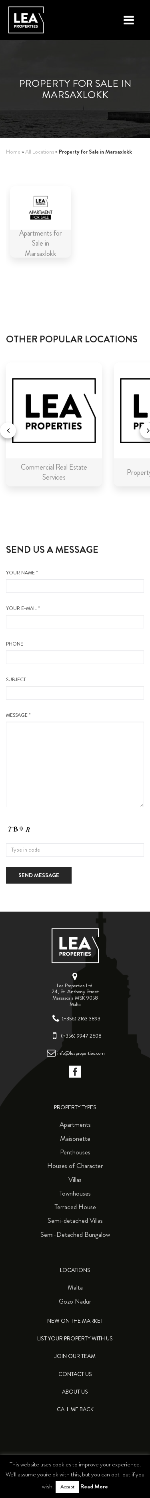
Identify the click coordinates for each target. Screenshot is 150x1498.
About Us (75, 1392)
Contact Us (75, 1374)
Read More (94, 1486)
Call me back (75, 1409)
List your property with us (75, 1338)
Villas (75, 1179)
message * (75, 759)
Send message (38, 875)
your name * (75, 581)
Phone (75, 652)
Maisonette (75, 1138)
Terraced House (75, 1207)
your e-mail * (75, 616)
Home (13, 152)
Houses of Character (75, 1165)
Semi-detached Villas (75, 1220)
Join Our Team (75, 1356)
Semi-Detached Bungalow (75, 1234)
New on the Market (75, 1321)
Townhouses (75, 1193)
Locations (75, 1270)
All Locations (39, 152)
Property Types (75, 1107)
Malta (75, 1287)
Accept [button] (67, 1486)
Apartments (75, 1124)
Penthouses (75, 1152)
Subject (75, 688)
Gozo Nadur (75, 1301)
